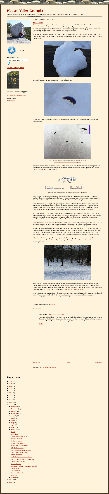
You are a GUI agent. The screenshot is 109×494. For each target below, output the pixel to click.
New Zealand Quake (17, 443)
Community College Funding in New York (24, 466)
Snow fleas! (38, 23)
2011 (11, 404)
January (14, 477)
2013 (11, 400)
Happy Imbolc (15, 468)
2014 (11, 397)
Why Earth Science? (17, 448)
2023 (11, 384)
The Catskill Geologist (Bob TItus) (16, 95)
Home (68, 363)
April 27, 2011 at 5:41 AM (55, 314)
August (13, 416)
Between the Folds (16, 438)
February (14, 429)
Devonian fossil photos (18, 461)
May (12, 423)
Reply (41, 324)
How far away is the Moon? (19, 436)
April (13, 425)
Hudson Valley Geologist (25, 10)
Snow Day (14, 475)
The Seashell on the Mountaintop (21, 450)
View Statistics (11, 100)
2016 (11, 393)
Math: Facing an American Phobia (21, 457)
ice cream (47, 289)
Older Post (98, 363)
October (14, 411)
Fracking (13, 432)
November (14, 409)
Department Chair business (19, 452)
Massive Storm (15, 471)
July (12, 418)
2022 (11, 386)
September (14, 413)
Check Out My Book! (15, 68)
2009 (11, 482)
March (13, 427)
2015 (11, 395)
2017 (11, 390)
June (12, 420)
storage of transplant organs (74, 289)
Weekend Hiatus (16, 464)
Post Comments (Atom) (49, 367)
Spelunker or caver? (17, 441)
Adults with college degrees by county (23, 459)
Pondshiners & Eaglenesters (19, 445)
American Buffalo (16, 455)
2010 (11, 480)
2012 (11, 402)
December (14, 407)
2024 (11, 381)
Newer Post (36, 363)
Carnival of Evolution (17, 473)
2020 (11, 388)
